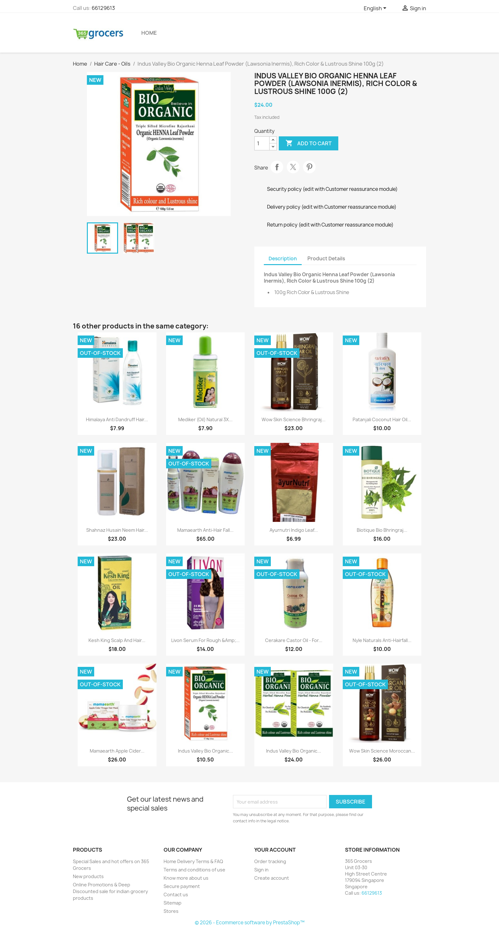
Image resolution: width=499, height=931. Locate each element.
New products (88, 876)
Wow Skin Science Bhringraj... (294, 419)
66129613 (103, 7)
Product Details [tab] (326, 258)
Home (149, 32)
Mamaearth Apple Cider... (117, 751)
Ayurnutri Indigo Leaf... (294, 530)
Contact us (176, 894)
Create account (271, 878)
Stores (171, 911)
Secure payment (182, 886)
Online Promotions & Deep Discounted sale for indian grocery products (110, 891)
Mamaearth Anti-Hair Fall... (205, 530)
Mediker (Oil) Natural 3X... (205, 419)
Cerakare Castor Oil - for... (293, 640)
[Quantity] (262, 143)
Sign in (261, 870)
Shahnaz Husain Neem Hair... (117, 530)
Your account (275, 849)
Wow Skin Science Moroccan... (382, 751)
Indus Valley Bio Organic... (205, 751)
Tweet (293, 167)
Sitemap (172, 903)
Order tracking (270, 861)
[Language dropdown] (376, 8)
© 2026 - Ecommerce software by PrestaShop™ (250, 922)
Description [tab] (283, 258)
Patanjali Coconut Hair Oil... (382, 419)
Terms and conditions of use (194, 870)
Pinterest (309, 167)
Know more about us (186, 878)
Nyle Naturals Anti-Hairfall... (382, 640)
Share (277, 167)
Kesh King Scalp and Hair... (116, 640)
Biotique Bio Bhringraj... (382, 530)
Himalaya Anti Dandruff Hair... (117, 419)
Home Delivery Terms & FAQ (193, 861)
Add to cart (308, 143)
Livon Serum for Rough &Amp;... (205, 640)
